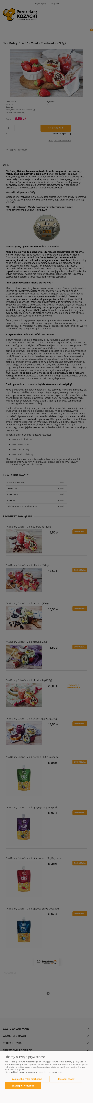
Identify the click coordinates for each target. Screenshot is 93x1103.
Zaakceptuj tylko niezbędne (27, 1079)
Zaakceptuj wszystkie (23, 1085)
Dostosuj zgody (65, 1079)
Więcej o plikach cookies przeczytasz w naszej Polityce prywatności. (33, 1072)
